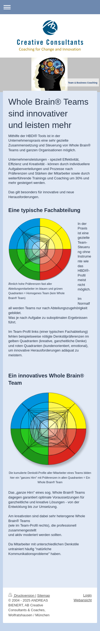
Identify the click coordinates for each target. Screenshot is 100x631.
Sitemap (43, 596)
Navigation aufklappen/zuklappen (50, 7)
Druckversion (21, 596)
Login (87, 595)
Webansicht (83, 600)
